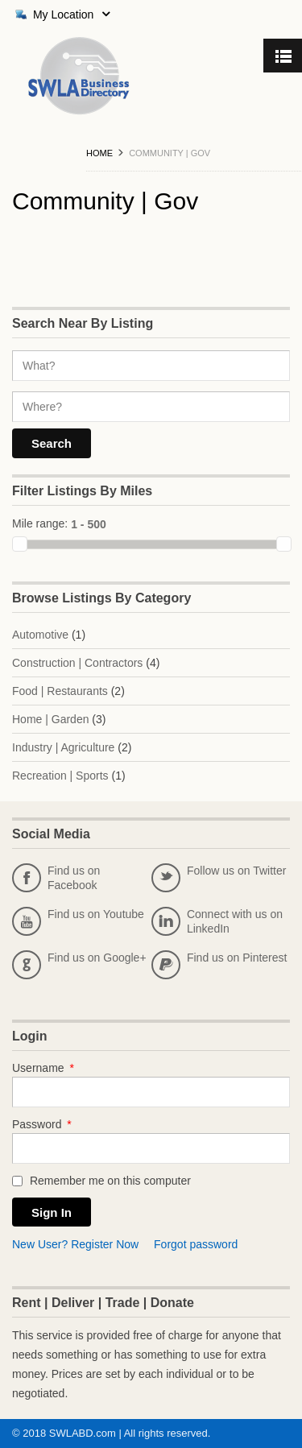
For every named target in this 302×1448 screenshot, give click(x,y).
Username (43, 1067)
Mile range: (40, 523)
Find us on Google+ (79, 964)
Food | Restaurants (60, 691)
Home (99, 153)
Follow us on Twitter (218, 877)
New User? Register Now (75, 1244)
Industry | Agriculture (63, 747)
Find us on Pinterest (219, 964)
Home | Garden (50, 719)
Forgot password (196, 1244)
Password (42, 1124)
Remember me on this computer (101, 1180)
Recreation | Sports (60, 775)
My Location (61, 14)
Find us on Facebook (56, 877)
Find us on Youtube (78, 921)
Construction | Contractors (77, 662)
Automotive (40, 634)
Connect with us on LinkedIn (217, 921)
